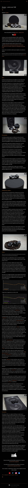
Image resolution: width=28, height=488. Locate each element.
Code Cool (13, 369)
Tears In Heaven (8, 354)
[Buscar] (26, 1)
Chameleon (17, 310)
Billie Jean (8, 359)
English (7, 12)
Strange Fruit (14, 380)
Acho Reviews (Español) (6, 1)
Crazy (18, 326)
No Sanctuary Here (20, 320)
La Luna (9, 381)
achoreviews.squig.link (14, 461)
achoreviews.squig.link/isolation (14, 465)
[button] (2, 10)
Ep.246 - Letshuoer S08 (20, 32)
